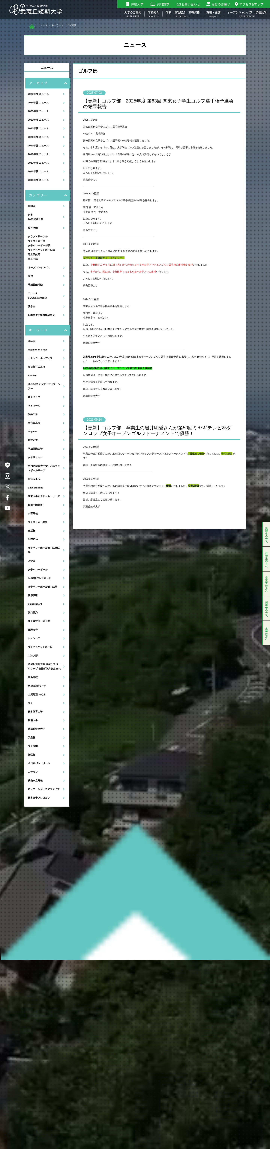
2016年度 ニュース (38, 171)
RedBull (32, 375)
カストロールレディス (40, 358)
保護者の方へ (266, 608)
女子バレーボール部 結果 (42, 586)
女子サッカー (35, 457)
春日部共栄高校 (36, 366)
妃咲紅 (31, 754)
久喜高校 (33, 513)
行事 (30, 214)
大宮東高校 (34, 423)
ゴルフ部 (33, 259)
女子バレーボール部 (39, 245)
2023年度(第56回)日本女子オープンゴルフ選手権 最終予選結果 (117, 368)
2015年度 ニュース (38, 180)
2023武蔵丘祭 (35, 219)
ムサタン (33, 771)
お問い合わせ (191, 4)
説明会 (31, 206)
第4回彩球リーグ (37, 685)
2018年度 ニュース (38, 154)
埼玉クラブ (34, 397)
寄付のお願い (221, 4)
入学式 (31, 561)
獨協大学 (33, 720)
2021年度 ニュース (38, 128)
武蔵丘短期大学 (36, 728)
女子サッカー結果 (37, 522)
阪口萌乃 (33, 612)
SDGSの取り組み (37, 297)
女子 (30, 703)
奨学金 (31, 306)
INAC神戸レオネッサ (39, 578)
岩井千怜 (33, 414)
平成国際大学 (35, 448)
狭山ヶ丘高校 (35, 780)
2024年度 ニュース (38, 102)
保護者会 (33, 629)
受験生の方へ (266, 534)
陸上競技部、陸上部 (39, 621)
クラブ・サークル (37, 236)
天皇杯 (31, 737)
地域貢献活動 (35, 284)
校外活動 (33, 227)
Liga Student (35, 487)
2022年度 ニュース (38, 119)
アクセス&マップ (251, 4)
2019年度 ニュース (38, 145)
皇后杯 (31, 530)
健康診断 (33, 595)
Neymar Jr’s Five (37, 349)
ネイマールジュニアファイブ (44, 789)
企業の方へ (266, 633)
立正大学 (33, 746)
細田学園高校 (35, 504)
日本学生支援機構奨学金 (41, 315)
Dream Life (34, 479)
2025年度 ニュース (38, 94)
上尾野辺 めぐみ (37, 694)
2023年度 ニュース (38, 111)
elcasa (31, 341)
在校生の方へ (266, 559)
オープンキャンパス (39, 267)
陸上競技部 (34, 254)
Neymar (32, 431)
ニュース (42, 25)
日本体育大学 (35, 711)
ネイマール (34, 405)
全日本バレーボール (39, 763)
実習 (30, 276)
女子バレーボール (37, 569)
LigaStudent (35, 604)
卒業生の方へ (266, 584)
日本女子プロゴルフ (39, 797)
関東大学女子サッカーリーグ (44, 496)
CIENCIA (33, 539)
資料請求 (163, 4)
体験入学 (137, 4)
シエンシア (34, 638)
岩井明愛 (33, 440)
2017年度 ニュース (38, 162)
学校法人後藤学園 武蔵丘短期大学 (35, 9)
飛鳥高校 (33, 677)
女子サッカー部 (36, 241)
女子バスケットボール (40, 647)
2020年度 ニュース (38, 137)
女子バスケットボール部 (41, 250)
